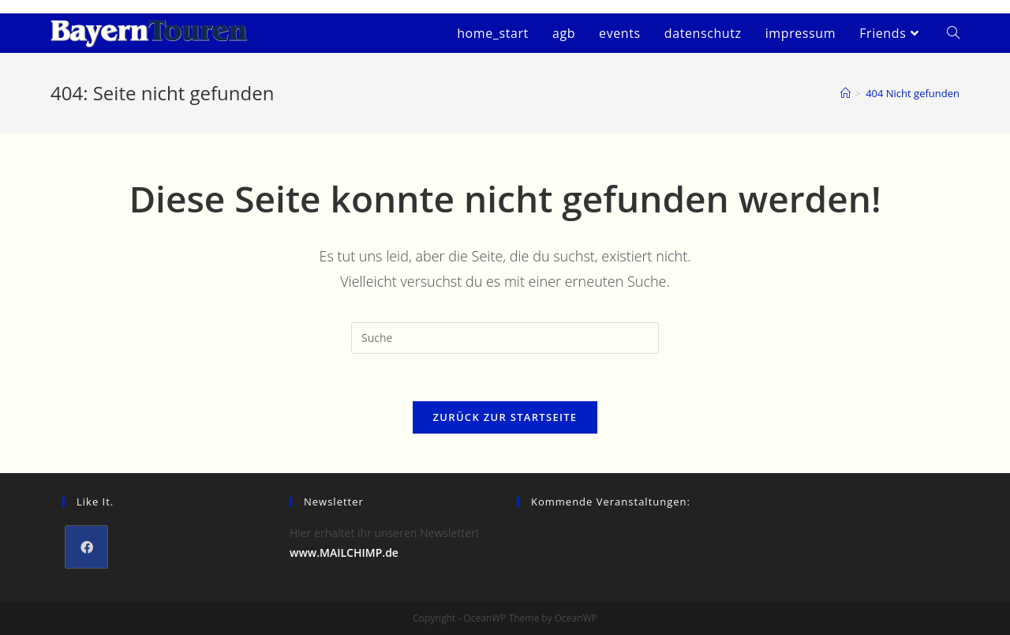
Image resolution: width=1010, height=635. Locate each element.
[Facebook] (86, 547)
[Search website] (953, 33)
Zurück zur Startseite (505, 417)
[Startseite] (845, 93)
